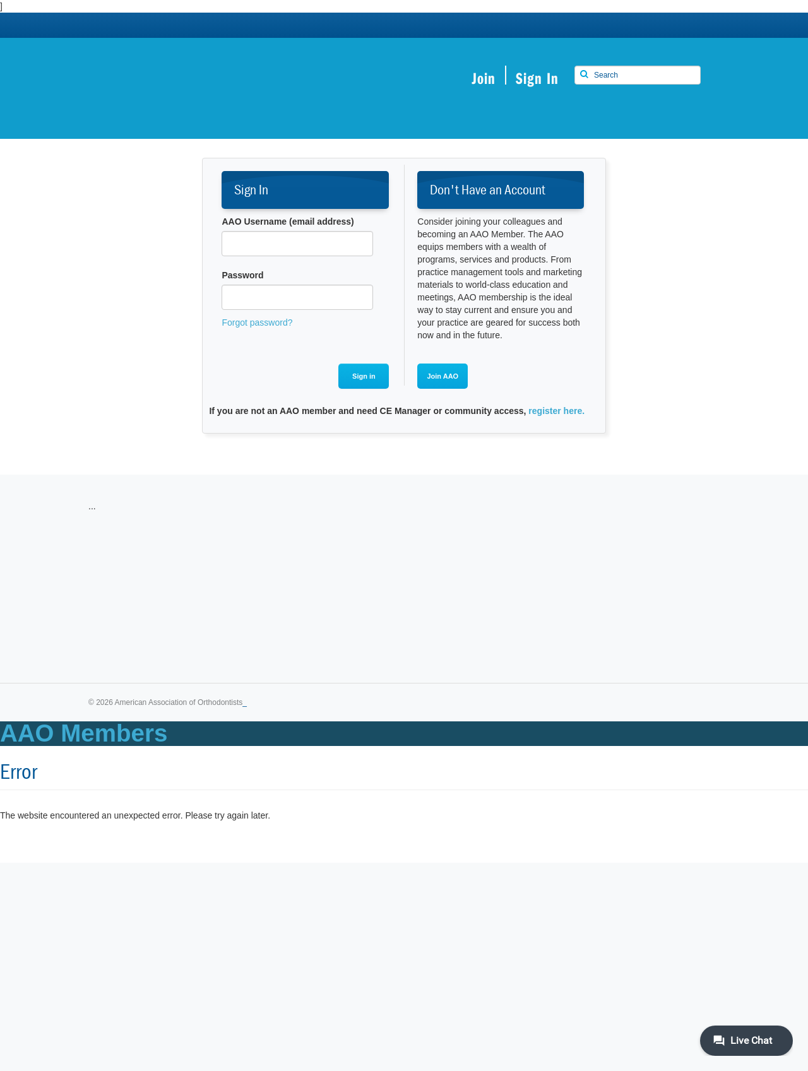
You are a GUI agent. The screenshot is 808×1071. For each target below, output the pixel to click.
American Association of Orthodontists (202, 80)
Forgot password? (257, 322)
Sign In (537, 78)
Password (242, 275)
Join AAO (442, 376)
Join (484, 78)
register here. (556, 411)
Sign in (364, 376)
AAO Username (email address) (288, 221)
